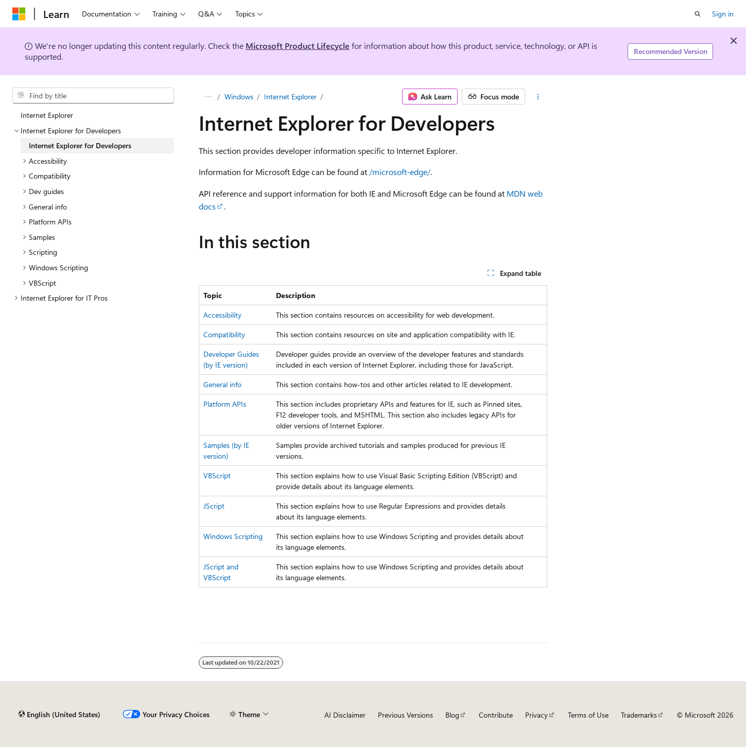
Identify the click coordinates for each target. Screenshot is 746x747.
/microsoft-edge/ (399, 171)
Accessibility (222, 315)
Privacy (536, 715)
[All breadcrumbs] (208, 97)
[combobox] (93, 96)
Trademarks (639, 715)
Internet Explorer (290, 96)
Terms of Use (588, 715)
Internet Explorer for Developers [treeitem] (80, 145)
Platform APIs (224, 404)
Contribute (496, 715)
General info (222, 384)
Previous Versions (405, 715)
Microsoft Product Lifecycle (298, 45)
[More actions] (538, 97)
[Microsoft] (19, 14)
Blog (452, 715)
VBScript (217, 475)
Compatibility (224, 334)
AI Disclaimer (345, 715)
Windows (238, 96)
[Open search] (697, 14)
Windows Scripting (233, 536)
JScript (213, 506)
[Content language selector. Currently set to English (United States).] (59, 714)
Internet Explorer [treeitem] (47, 115)
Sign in (723, 14)
